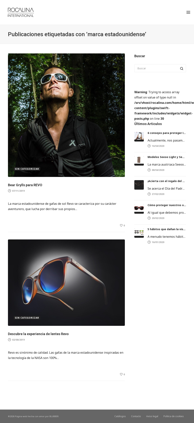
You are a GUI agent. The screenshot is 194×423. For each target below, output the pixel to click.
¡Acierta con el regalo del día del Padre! (167, 181)
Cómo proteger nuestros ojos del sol (167, 205)
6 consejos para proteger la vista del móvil (167, 133)
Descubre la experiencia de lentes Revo (38, 334)
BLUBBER (54, 416)
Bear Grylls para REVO (25, 185)
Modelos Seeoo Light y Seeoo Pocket (167, 157)
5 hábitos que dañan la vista (167, 229)
